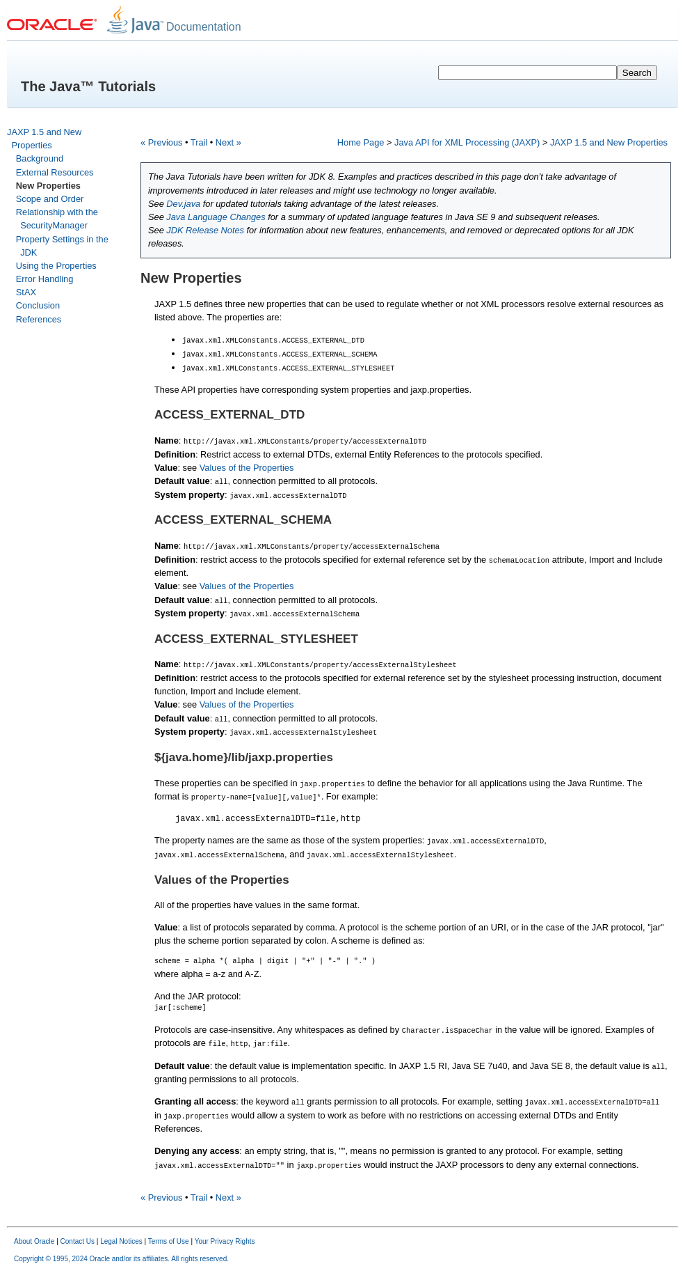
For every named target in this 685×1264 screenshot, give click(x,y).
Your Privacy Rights (225, 1234)
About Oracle (34, 1234)
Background (39, 158)
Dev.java (183, 203)
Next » (228, 142)
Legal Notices (121, 1234)
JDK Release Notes (205, 230)
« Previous (161, 142)
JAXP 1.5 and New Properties (609, 142)
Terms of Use (168, 1234)
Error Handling (45, 279)
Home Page (361, 142)
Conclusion (38, 305)
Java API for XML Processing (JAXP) (467, 142)
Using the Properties (56, 265)
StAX (26, 292)
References (38, 319)
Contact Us (78, 1234)
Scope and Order (49, 199)
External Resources (55, 172)
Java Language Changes (215, 217)
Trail (199, 142)
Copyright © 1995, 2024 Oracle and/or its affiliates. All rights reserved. (121, 1252)
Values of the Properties (247, 466)
